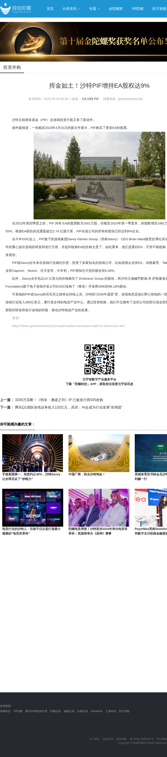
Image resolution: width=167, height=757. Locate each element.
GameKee (96, 711)
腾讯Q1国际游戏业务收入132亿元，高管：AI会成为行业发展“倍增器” (61, 407)
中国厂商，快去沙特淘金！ (86, 474)
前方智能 (124, 711)
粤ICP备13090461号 (142, 739)
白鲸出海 (82, 711)
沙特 (90, 99)
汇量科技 (111, 711)
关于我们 (94, 739)
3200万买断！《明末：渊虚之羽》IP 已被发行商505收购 (51, 400)
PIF (96, 99)
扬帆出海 (69, 711)
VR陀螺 (17, 711)
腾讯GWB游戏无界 (36, 711)
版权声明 (108, 739)
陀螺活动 (55, 711)
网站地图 (121, 739)
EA (84, 99)
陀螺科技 (5, 711)
